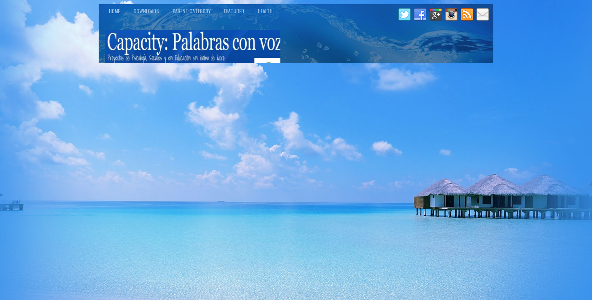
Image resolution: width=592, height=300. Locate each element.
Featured (234, 10)
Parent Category (191, 10)
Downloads (146, 10)
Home (114, 10)
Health (265, 10)
